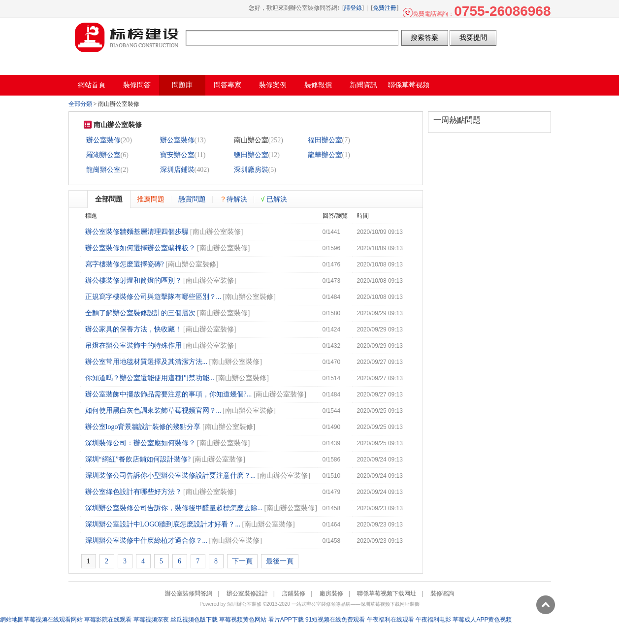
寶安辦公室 (177, 155)
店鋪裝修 (293, 593)
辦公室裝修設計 (247, 593)
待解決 (233, 199)
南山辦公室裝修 (217, 231)
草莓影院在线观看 (107, 619)
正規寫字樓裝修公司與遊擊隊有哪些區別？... (153, 296)
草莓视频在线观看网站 (53, 619)
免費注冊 (384, 7)
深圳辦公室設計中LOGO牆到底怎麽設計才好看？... (162, 524)
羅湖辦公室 (103, 155)
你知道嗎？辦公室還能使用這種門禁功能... (150, 378)
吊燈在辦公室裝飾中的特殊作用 (133, 345)
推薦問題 (150, 199)
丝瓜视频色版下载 (194, 619)
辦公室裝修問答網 (127, 37)
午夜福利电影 (433, 619)
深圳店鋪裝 (177, 169)
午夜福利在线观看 (390, 619)
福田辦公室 (325, 140)
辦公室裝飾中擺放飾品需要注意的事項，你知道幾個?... (168, 394)
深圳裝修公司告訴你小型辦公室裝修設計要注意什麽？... (170, 475)
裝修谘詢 (442, 593)
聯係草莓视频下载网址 (386, 593)
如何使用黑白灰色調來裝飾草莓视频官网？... (153, 410)
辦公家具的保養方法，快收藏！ (133, 329)
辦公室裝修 (103, 140)
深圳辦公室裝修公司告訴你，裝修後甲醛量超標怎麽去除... (174, 508)
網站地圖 (12, 619)
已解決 (274, 199)
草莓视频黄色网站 (242, 619)
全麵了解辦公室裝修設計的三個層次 (140, 313)
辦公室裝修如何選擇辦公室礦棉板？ (140, 248)
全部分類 (80, 103)
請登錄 (353, 7)
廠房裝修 (331, 593)
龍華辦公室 (325, 155)
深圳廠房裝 (251, 169)
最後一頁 (279, 561)
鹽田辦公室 (251, 155)
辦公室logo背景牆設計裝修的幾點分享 (143, 426)
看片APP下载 (286, 619)
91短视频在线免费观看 (335, 619)
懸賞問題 (192, 199)
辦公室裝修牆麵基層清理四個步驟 (137, 231)
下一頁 (242, 561)
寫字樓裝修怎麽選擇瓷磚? (124, 264)
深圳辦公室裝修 (244, 604)
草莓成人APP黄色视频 (482, 619)
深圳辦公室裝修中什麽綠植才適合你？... (146, 540)
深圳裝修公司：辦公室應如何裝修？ (140, 443)
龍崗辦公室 (103, 169)
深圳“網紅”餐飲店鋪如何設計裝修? (138, 459)
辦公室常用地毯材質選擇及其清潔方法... (146, 361)
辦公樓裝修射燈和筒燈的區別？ (133, 280)
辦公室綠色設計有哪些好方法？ (133, 491)
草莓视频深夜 (151, 619)
